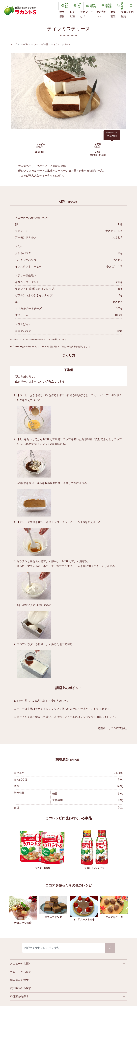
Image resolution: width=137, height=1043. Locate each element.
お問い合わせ (93, 6)
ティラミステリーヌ (61, 44)
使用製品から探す (20, 988)
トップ (13, 44)
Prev (11, 907)
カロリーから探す (20, 971)
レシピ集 (72, 14)
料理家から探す (19, 996)
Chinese (79, 6)
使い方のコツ (101, 14)
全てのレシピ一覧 (39, 44)
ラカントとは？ (86, 14)
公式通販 (122, 6)
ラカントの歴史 (127, 14)
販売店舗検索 (108, 6)
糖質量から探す (19, 980)
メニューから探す (20, 963)
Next (126, 907)
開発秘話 (112, 14)
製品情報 (61, 14)
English (66, 6)
